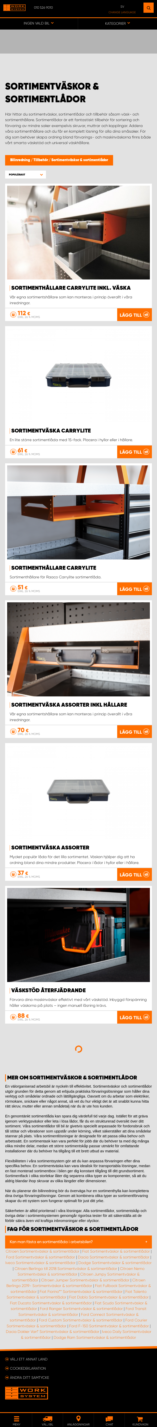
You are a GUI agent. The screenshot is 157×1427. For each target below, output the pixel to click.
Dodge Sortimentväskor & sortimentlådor (115, 1262)
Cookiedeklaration (28, 1368)
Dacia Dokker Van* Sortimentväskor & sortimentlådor (52, 1331)
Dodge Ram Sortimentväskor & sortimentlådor (95, 1337)
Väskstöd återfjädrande (48, 990)
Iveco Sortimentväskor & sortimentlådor (40, 1262)
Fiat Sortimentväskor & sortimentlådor (116, 1251)
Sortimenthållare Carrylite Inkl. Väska (71, 288)
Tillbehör (41, 160)
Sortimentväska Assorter (50, 848)
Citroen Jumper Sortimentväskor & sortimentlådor (85, 1280)
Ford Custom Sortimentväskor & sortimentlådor (81, 1320)
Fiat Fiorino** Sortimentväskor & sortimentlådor (81, 1291)
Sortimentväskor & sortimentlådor (79, 160)
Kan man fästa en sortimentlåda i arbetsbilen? (51, 1242)
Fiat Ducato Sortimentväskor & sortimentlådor (51, 1303)
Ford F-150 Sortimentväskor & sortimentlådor (109, 1326)
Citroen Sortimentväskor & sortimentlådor (42, 1251)
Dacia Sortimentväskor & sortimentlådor (113, 1257)
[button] (25, 175)
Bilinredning (20, 160)
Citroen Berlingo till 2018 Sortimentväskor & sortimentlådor (66, 1268)
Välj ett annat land (28, 1359)
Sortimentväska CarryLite (51, 431)
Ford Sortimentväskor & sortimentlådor (40, 1257)
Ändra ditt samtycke (29, 1377)
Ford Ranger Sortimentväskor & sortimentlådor (81, 1308)
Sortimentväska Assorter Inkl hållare (69, 705)
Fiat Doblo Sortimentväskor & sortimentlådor (109, 1297)
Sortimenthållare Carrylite (53, 568)
